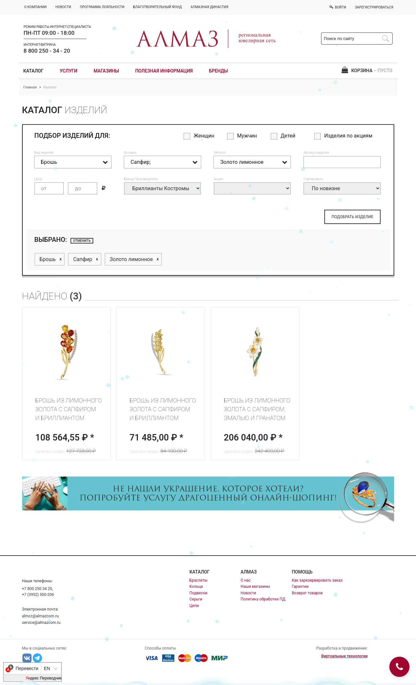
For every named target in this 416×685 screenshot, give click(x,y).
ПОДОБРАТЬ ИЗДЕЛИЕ (352, 217)
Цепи (194, 605)
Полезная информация (164, 70)
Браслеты (198, 580)
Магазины (106, 70)
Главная (30, 87)
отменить (82, 241)
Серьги (195, 599)
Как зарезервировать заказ (317, 580)
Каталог (33, 70)
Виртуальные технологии (344, 656)
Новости (248, 593)
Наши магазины (255, 586)
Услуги (68, 70)
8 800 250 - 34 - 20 (47, 50)
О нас (245, 580)
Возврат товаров (307, 593)
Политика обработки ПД (262, 599)
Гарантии (300, 586)
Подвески (198, 593)
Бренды (218, 70)
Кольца (196, 586)
